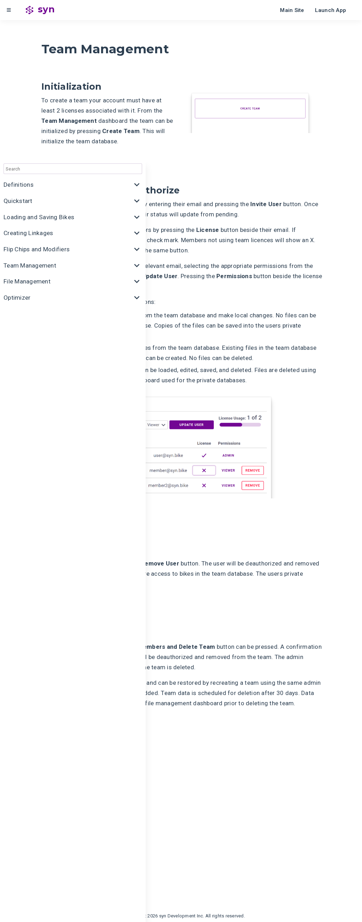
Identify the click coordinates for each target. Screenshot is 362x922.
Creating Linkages (28, 92)
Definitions (19, 44)
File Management (27, 140)
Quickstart (18, 60)
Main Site (292, 10)
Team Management (30, 124)
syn (46, 9)
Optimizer (17, 156)
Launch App (330, 10)
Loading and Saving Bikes (38, 76)
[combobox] (53, 29)
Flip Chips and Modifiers (37, 108)
